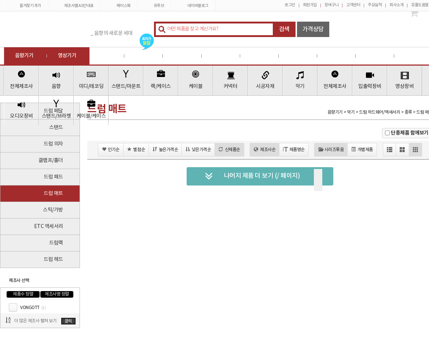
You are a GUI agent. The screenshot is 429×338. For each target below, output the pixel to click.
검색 (284, 29)
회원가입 (310, 5)
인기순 (111, 149)
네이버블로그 (193, 6)
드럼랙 (56, 243)
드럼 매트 (53, 193)
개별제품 (362, 149)
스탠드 (56, 128)
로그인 (290, 5)
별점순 (136, 149)
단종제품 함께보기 (410, 133)
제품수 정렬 (23, 294)
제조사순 (264, 149)
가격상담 (313, 29)
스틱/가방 (53, 210)
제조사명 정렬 (57, 294)
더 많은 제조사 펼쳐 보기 (35, 321)
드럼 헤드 (53, 259)
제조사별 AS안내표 (75, 6)
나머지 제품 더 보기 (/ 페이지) (252, 176)
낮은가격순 (198, 149)
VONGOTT (32, 307)
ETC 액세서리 (48, 226)
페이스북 (119, 6)
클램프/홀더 (50, 161)
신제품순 (229, 149)
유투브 (154, 6)
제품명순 (294, 149)
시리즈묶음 (331, 149)
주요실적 (375, 5)
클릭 (68, 321)
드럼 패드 (53, 177)
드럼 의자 (53, 144)
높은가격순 (165, 149)
